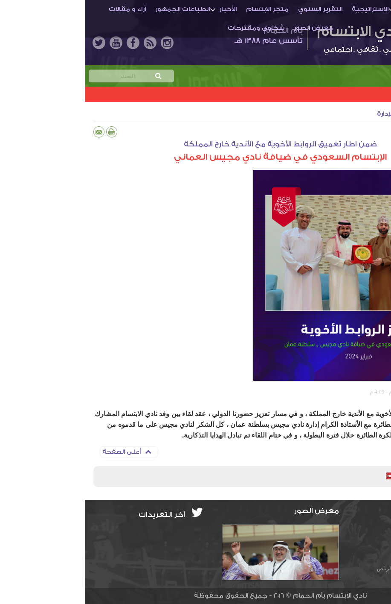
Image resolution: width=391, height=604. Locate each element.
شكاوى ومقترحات (171, 28)
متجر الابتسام (182, 9)
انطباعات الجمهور (97, 9)
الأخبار (143, 9)
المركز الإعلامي (356, 391)
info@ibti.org (355, 528)
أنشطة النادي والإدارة (323, 113)
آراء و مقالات (42, 9)
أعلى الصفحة (42, 451)
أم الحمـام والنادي (340, 9)
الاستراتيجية (285, 9)
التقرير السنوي (235, 9)
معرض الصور (228, 28)
